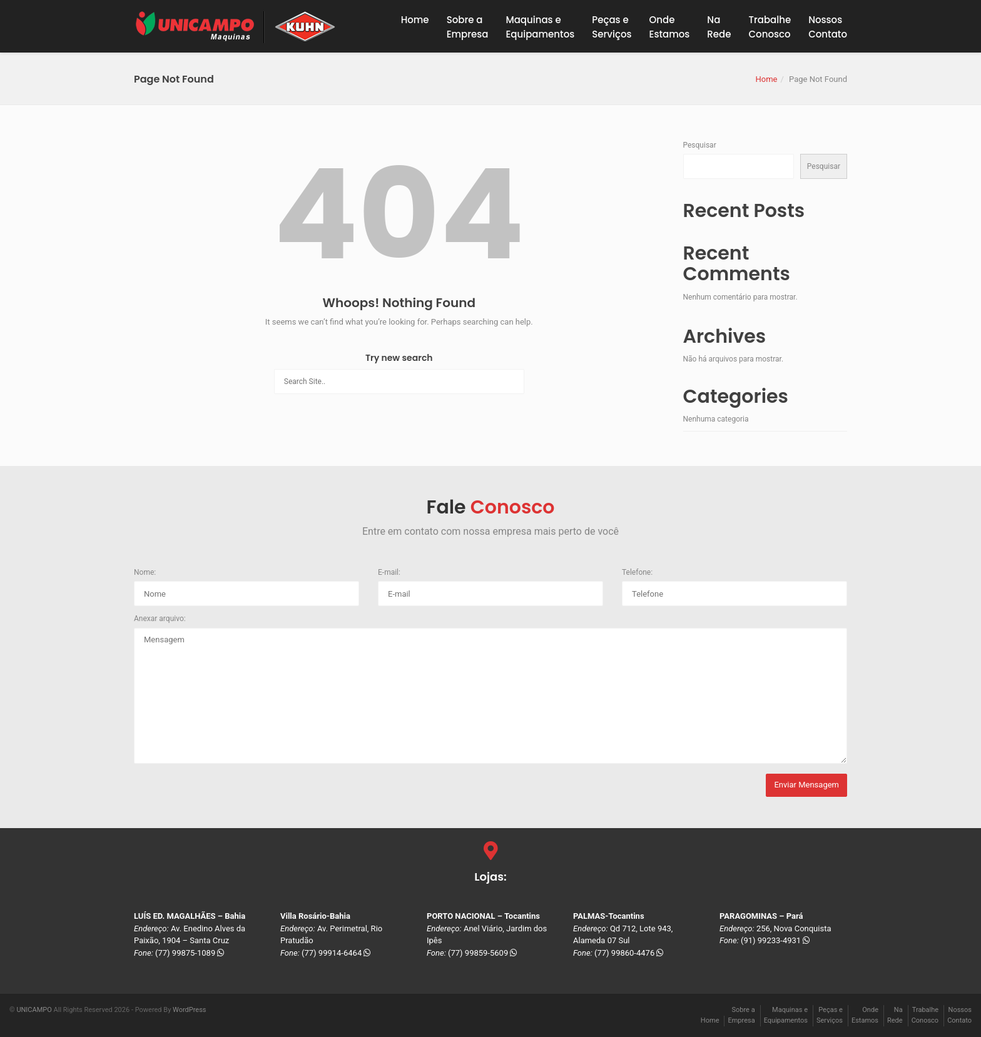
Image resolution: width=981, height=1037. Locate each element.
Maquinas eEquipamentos (540, 27)
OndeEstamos (669, 27)
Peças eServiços (611, 27)
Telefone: (637, 572)
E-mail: (389, 572)
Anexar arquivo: (160, 618)
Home (415, 19)
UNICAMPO (33, 1010)
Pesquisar (699, 145)
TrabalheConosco (770, 27)
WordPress (189, 1010)
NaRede (719, 27)
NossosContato (827, 27)
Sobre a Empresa (468, 27)
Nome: (145, 572)
